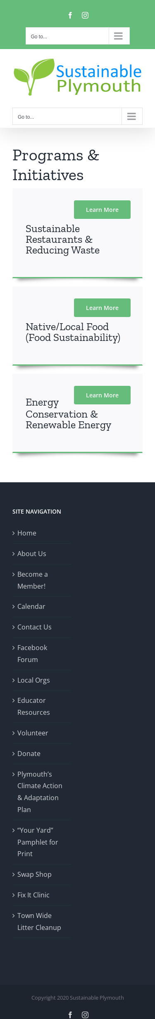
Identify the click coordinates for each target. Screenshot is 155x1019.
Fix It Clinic (33, 894)
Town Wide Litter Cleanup (39, 921)
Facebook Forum (32, 653)
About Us (31, 553)
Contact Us (34, 627)
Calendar (31, 606)
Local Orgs (33, 680)
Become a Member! (32, 580)
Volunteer (32, 732)
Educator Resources (33, 706)
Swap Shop (34, 874)
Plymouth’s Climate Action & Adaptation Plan (39, 792)
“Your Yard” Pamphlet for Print (37, 842)
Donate (29, 753)
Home (26, 533)
